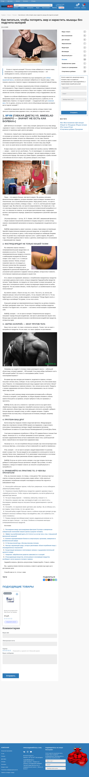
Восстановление (67, 35)
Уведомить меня (11, 622)
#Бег (61, 122)
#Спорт (70, 127)
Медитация (65, 47)
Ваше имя (6, 632)
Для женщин (66, 39)
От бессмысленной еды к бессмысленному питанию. (22, 543)
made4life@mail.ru (28, 760)
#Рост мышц (64, 127)
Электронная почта (9, 640)
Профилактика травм (68, 63)
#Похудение (71, 125)
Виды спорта (66, 31)
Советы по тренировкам (69, 67)
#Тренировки (79, 129)
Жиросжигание (66, 43)
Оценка (5, 648)
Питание (64, 59)
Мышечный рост (67, 55)
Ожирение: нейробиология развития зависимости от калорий (24, 554)
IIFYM (9, 115)
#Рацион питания (81, 125)
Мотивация (65, 51)
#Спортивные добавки (67, 129)
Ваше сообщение (8, 653)
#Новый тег (63, 125)
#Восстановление (69, 122)
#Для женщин (79, 122)
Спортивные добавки (68, 71)
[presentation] (71, 106)
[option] (11, 609)
